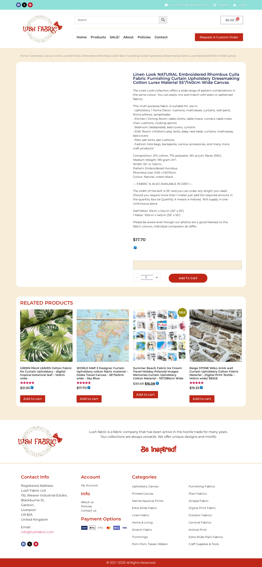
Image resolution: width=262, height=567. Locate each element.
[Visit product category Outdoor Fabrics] (215, 516)
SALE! (114, 37)
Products (98, 37)
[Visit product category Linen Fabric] (158, 516)
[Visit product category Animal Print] (215, 530)
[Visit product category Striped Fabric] (215, 501)
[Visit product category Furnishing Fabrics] (215, 487)
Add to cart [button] (32, 399)
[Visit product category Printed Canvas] (158, 494)
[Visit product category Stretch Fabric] (158, 530)
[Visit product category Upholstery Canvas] (158, 487)
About (128, 37)
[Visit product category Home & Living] (158, 523)
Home (82, 37)
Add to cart (189, 278)
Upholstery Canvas (41, 55)
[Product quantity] (147, 277)
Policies (144, 37)
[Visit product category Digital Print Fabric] (215, 508)
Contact (161, 37)
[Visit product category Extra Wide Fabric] (158, 508)
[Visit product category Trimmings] (158, 537)
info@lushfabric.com (37, 532)
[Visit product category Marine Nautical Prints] (158, 501)
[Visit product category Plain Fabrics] (215, 494)
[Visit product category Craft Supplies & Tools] (215, 544)
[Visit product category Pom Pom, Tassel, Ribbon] (158, 544)
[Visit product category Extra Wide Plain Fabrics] (215, 537)
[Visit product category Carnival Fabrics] (215, 523)
